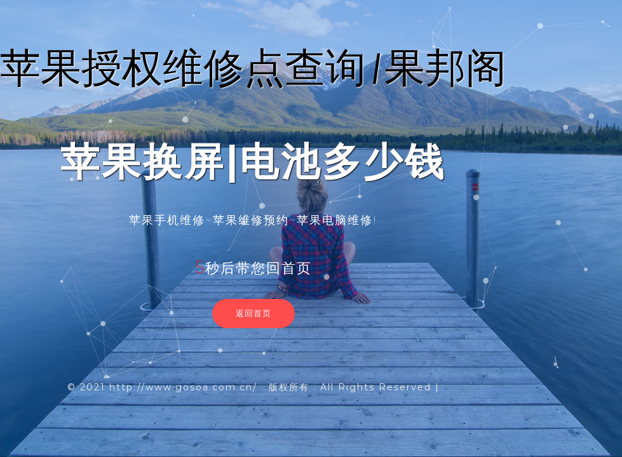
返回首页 (253, 313)
